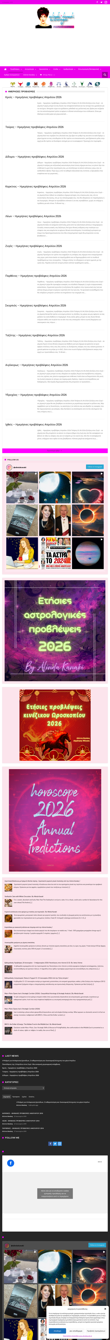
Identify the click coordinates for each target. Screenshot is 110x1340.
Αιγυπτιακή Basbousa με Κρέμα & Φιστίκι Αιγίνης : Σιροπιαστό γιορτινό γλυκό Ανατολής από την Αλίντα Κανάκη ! (42, 881)
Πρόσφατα (15, 1097)
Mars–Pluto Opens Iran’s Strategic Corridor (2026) (22, 1009)
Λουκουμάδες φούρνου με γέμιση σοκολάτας (20, 942)
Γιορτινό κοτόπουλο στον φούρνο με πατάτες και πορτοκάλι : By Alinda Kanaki (31, 912)
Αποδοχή (57, 1331)
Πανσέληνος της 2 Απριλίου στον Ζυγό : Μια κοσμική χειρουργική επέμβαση (31, 1064)
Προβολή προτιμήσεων (96, 1331)
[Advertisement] (55, 48)
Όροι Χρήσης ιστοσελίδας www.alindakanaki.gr (77, 1336)
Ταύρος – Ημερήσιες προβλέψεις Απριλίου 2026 (20, 1072)
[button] (105, 1309)
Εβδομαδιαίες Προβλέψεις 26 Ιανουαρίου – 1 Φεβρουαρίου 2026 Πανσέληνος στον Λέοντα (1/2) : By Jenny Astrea (43, 963)
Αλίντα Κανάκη (21, 1105)
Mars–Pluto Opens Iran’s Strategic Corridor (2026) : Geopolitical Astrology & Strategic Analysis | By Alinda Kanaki (44, 993)
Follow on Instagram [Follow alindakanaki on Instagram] (95, 467)
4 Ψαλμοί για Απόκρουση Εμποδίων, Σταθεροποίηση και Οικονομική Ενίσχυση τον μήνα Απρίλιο (38, 1060)
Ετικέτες (31, 1097)
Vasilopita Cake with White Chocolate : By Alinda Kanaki (24, 896)
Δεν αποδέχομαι (76, 1331)
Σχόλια (24, 1097)
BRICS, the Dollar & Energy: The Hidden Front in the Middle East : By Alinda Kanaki (33, 1024)
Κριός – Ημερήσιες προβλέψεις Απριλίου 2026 (19, 1068)
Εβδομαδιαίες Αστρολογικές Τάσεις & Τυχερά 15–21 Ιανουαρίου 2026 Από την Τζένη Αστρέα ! (37, 978)
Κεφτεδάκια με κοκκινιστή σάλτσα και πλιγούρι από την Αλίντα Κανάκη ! (29, 927)
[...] (69, 887)
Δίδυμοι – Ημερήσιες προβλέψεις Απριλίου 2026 (20, 1075)
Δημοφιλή (6, 1097)
